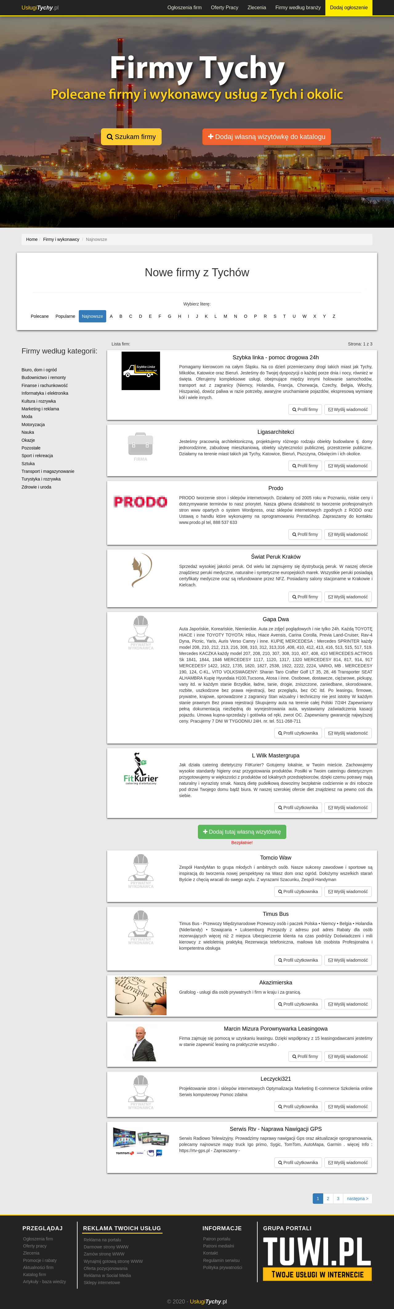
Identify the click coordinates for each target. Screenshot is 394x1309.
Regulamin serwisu (221, 1260)
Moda (27, 416)
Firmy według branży (298, 7)
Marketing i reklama (40, 408)
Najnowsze (92, 316)
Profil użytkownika (298, 733)
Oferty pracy (34, 1245)
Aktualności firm (38, 1267)
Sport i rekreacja (37, 455)
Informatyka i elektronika (45, 393)
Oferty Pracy (224, 7)
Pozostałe (31, 447)
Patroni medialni (218, 1245)
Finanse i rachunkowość (45, 385)
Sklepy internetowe (102, 1282)
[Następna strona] (357, 1198)
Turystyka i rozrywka (41, 479)
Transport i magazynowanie (48, 471)
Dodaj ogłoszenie (349, 7)
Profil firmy (305, 409)
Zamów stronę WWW (104, 1253)
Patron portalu (216, 1238)
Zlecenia (256, 7)
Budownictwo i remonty (44, 377)
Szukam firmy (131, 137)
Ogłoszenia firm (184, 7)
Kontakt (210, 1253)
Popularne (65, 316)
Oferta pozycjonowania (105, 1268)
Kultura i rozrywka (39, 401)
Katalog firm (34, 1274)
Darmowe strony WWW (106, 1246)
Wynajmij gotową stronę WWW (113, 1261)
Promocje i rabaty (40, 1260)
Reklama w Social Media (107, 1275)
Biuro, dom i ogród (39, 369)
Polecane (40, 316)
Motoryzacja (33, 424)
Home (32, 239)
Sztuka (28, 463)
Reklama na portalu (102, 1239)
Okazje (28, 440)
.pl (40, 8)
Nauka (28, 432)
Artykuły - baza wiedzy (44, 1281)
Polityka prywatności (222, 1267)
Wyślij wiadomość (348, 409)
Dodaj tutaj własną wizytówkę (242, 832)
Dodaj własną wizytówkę (266, 137)
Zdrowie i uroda (36, 487)
